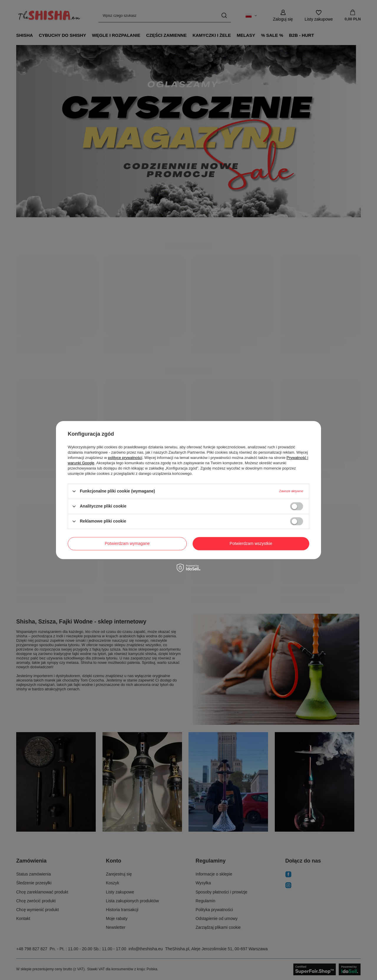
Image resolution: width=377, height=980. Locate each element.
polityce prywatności (125, 457)
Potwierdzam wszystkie (251, 543)
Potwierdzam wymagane (127, 543)
